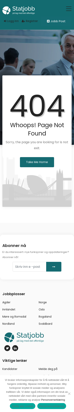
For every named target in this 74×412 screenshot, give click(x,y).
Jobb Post (56, 21)
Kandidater (9, 369)
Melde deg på (48, 369)
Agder (6, 302)
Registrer (30, 21)
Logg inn (11, 21)
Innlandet (8, 309)
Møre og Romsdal (14, 317)
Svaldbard (45, 324)
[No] (69, 394)
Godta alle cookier (22, 406)
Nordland (8, 324)
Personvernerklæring (53, 399)
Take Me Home (37, 162)
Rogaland (45, 317)
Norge (43, 302)
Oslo (42, 309)
